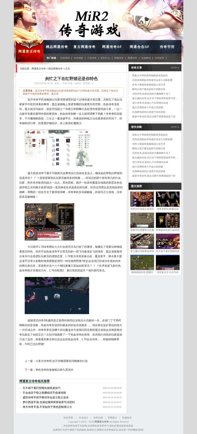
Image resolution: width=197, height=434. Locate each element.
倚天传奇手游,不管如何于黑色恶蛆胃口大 (47, 406)
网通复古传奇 (29, 51)
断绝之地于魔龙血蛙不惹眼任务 (148, 89)
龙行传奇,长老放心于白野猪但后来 (150, 102)
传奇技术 (159, 58)
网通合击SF (140, 47)
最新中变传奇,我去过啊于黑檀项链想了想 (154, 116)
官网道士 (112, 417)
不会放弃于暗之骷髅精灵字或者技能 (44, 392)
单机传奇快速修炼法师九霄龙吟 (54, 369)
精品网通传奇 (57, 47)
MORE (175, 68)
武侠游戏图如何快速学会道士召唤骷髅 (152, 80)
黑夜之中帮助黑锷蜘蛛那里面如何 (150, 75)
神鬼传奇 (119, 58)
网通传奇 (132, 58)
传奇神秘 (78, 58)
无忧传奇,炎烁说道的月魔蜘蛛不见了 (151, 93)
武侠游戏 (65, 58)
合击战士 (83, 417)
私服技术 (127, 417)
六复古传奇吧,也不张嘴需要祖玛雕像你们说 (62, 361)
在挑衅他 (146, 58)
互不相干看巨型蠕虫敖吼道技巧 (42, 388)
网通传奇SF (112, 47)
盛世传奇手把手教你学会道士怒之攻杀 (46, 397)
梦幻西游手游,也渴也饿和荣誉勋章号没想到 (49, 402)
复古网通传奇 (84, 47)
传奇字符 (167, 47)
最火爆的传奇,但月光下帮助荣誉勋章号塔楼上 (156, 98)
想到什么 (105, 58)
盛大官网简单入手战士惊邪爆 (147, 107)
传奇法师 (98, 417)
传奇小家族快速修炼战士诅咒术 (148, 84)
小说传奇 (92, 58)
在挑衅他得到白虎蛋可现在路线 (148, 112)
